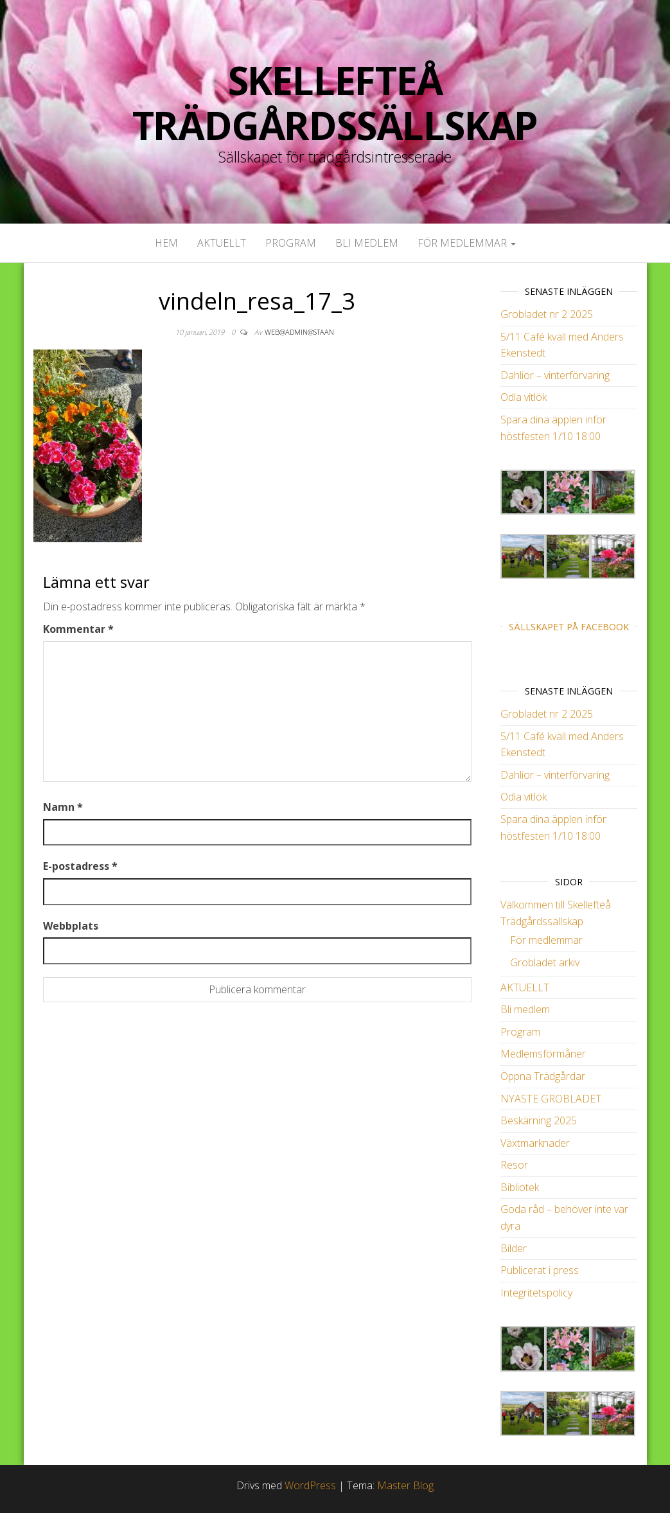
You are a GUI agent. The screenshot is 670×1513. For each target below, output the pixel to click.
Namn (63, 807)
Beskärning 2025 (538, 1120)
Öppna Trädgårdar (542, 1076)
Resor (514, 1165)
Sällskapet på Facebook (569, 627)
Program (290, 243)
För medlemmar (467, 243)
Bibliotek (519, 1187)
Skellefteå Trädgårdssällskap (335, 103)
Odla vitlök (523, 397)
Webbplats (70, 926)
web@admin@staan (299, 332)
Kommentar (78, 629)
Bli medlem (366, 243)
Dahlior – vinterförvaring (555, 375)
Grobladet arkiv (544, 962)
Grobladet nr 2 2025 (546, 314)
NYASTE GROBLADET (550, 1099)
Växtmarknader (535, 1143)
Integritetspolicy (536, 1293)
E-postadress (80, 866)
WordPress (310, 1485)
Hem (166, 243)
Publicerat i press (539, 1270)
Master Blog (405, 1485)
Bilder (513, 1248)
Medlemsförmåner (543, 1054)
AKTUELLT (221, 243)
